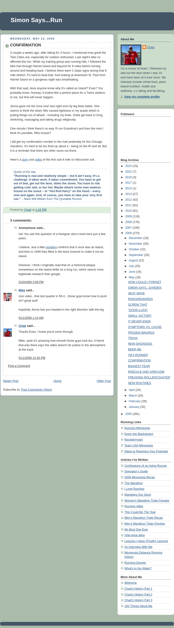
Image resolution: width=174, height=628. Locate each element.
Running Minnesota (137, 428)
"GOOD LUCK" (138, 310)
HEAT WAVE (136, 293)
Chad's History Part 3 (138, 600)
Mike (22, 290)
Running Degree (135, 562)
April (132, 390)
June (132, 271)
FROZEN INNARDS (141, 332)
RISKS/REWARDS (140, 299)
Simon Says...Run (36, 20)
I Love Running (134, 488)
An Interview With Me (138, 547)
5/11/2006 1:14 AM (31, 318)
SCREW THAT (137, 304)
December (136, 238)
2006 (129, 233)
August (134, 260)
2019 (129, 177)
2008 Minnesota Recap (139, 477)
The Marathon (133, 483)
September (136, 255)
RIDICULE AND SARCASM (146, 371)
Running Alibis (133, 506)
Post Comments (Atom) (36, 389)
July (132, 266)
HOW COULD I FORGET (145, 282)
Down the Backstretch (138, 434)
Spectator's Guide (136, 471)
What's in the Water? (138, 568)
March (133, 395)
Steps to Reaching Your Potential (146, 451)
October (134, 249)
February (135, 401)
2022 (129, 171)
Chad (22, 326)
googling (51, 247)
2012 (129, 199)
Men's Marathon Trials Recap (143, 517)
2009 (129, 216)
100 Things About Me (138, 606)
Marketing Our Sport (137, 494)
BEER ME (135, 349)
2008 (129, 222)
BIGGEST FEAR (139, 366)
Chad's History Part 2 (138, 594)
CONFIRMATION (139, 360)
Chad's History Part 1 (138, 588)
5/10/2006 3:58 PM (31, 282)
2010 (129, 210)
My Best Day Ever (136, 529)
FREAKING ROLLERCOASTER (149, 377)
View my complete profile (142, 96)
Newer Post (10, 381)
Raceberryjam (133, 439)
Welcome (130, 582)
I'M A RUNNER (138, 355)
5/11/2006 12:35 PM (32, 358)
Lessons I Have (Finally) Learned (146, 541)
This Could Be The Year (140, 512)
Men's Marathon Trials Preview (144, 523)
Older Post (104, 381)
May (132, 277)
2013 (129, 194)
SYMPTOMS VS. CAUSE (145, 327)
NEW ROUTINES (139, 383)
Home (58, 381)
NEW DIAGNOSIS (140, 343)
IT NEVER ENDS (139, 321)
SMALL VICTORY (140, 315)
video (38, 159)
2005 (129, 414)
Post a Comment (19, 366)
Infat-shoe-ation (134, 535)
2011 (129, 205)
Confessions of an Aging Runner (145, 465)
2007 (129, 227)
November (136, 243)
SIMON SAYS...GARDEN (145, 287)
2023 (129, 166)
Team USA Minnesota (138, 445)
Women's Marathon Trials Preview (146, 500)
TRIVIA (133, 338)
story (25, 159)
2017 (129, 182)
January (134, 407)
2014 (129, 188)
